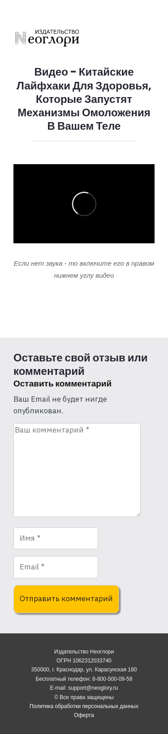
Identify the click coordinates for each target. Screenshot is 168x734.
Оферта (84, 715)
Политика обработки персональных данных (84, 706)
